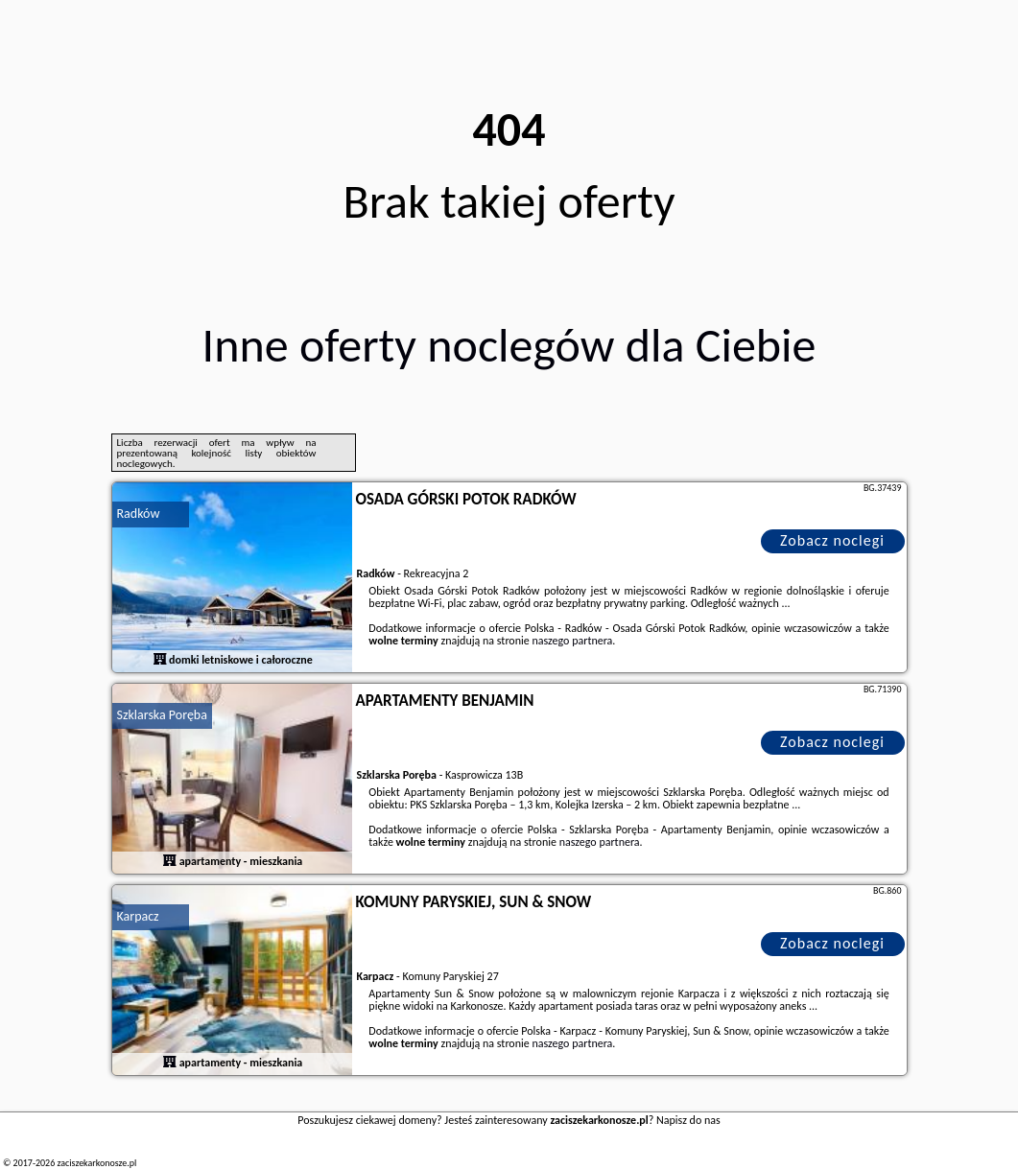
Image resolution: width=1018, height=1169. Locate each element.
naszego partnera (572, 640)
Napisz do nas (688, 1120)
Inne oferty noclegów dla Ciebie (509, 345)
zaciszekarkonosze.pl (96, 1163)
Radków (138, 513)
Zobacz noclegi (832, 540)
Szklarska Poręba (162, 715)
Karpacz (138, 916)
